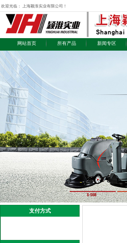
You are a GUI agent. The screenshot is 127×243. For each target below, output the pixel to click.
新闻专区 (106, 43)
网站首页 (26, 43)
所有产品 (66, 43)
